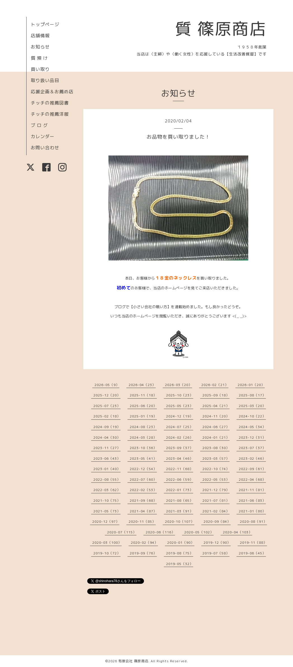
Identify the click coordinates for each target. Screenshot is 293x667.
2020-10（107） (179, 521)
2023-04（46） (179, 458)
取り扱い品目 (45, 80)
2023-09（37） (179, 447)
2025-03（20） (252, 405)
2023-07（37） (252, 447)
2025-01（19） (143, 416)
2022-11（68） (179, 468)
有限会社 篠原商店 (133, 661)
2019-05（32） (179, 563)
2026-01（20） (251, 384)
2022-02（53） (143, 489)
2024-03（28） (143, 437)
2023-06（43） (106, 458)
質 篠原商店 (221, 28)
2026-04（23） (142, 384)
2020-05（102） (199, 532)
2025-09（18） (216, 395)
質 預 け (39, 58)
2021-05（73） (106, 511)
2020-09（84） (217, 521)
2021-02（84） (216, 511)
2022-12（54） (143, 468)
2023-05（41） (143, 458)
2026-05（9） (106, 384)
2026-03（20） (178, 384)
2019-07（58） (216, 553)
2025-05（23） (179, 405)
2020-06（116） (160, 532)
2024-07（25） (179, 426)
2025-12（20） (106, 395)
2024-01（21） (216, 437)
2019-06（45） (252, 553)
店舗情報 (40, 35)
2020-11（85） (142, 521)
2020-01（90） (180, 542)
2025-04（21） (216, 405)
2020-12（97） (105, 521)
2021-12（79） (216, 489)
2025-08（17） (252, 395)
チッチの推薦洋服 (50, 114)
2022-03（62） (106, 489)
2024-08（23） (143, 426)
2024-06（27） (216, 426)
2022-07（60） (143, 479)
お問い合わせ (45, 148)
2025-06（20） (143, 405)
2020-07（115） (121, 532)
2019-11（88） (253, 542)
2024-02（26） (179, 437)
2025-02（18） (106, 416)
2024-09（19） (106, 426)
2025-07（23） (106, 405)
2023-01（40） (106, 468)
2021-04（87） (143, 511)
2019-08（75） (179, 553)
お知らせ (40, 47)
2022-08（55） (106, 479)
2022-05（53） (216, 479)
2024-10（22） (252, 416)
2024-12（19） (179, 416)
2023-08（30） (216, 447)
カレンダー (43, 136)
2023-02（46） (252, 458)
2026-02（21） (214, 384)
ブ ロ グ (39, 125)
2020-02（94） (144, 542)
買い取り (40, 69)
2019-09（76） (143, 553)
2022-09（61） (252, 468)
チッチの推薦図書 (50, 103)
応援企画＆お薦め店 (52, 92)
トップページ (45, 24)
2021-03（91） (179, 511)
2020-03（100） (107, 542)
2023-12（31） (252, 437)
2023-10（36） (143, 447)
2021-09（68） (143, 500)
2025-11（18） (143, 395)
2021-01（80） (252, 511)
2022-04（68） (252, 479)
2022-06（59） (179, 479)
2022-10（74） (216, 468)
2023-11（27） (106, 447)
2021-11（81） (252, 489)
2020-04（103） (237, 532)
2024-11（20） (216, 416)
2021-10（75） (106, 500)
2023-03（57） (216, 458)
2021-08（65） (179, 500)
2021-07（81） (216, 500)
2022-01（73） (179, 489)
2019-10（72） (106, 553)
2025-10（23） (179, 395)
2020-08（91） (253, 521)
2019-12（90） (217, 542)
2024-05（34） (252, 426)
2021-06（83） (252, 500)
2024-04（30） (106, 437)
